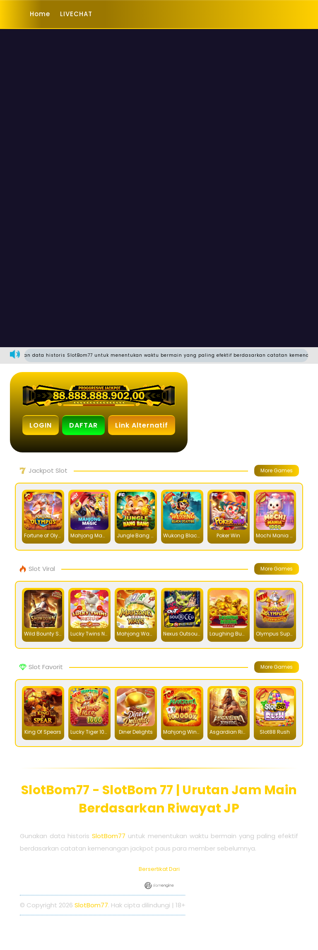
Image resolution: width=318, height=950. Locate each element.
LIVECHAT (76, 14)
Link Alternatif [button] (141, 425)
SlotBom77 (108, 836)
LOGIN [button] (40, 425)
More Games (276, 470)
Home (40, 14)
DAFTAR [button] (83, 425)
